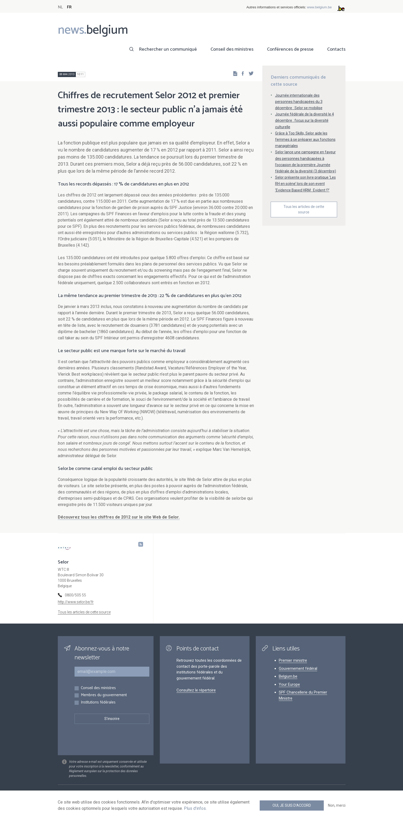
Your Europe (289, 684)
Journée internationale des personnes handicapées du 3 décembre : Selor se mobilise (298, 101)
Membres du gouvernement (104, 695)
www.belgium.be (319, 7)
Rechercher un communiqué (168, 49)
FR (69, 7)
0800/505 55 (75, 595)
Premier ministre (293, 660)
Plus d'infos (195, 808)
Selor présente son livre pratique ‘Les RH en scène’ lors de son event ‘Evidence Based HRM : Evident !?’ (305, 183)
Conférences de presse (290, 49)
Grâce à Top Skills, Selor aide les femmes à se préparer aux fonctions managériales (305, 139)
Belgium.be (288, 676)
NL (60, 7)
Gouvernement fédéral (298, 668)
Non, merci (336, 805)
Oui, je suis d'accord (292, 805)
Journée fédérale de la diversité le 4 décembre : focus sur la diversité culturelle (304, 120)
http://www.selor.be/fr (76, 602)
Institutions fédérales (98, 703)
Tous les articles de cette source (303, 209)
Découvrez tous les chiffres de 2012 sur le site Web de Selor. (119, 517)
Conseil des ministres (232, 49)
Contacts (336, 49)
